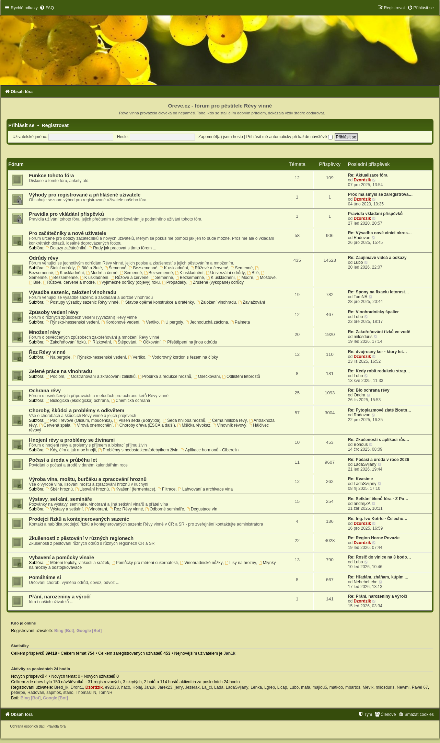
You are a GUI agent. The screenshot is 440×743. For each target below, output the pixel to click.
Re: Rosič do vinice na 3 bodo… (379, 557)
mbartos (352, 687)
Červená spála (54, 425)
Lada (218, 687)
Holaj (137, 687)
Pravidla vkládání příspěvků (375, 213)
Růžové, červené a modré (69, 282)
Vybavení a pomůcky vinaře (61, 557)
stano (68, 692)
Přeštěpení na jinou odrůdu (190, 342)
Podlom (55, 376)
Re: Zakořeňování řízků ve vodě (379, 331)
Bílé (253, 272)
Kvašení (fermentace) (133, 489)
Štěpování (124, 342)
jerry (179, 687)
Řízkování (99, 342)
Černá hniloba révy (227, 420)
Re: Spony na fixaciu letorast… (378, 292)
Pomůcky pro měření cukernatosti (145, 562)
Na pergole (58, 357)
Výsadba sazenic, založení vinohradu (72, 292)
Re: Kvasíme (360, 478)
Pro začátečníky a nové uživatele (67, 233)
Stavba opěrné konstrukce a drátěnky (157, 302)
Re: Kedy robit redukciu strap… (379, 371)
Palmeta (240, 322)
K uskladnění (174, 268)
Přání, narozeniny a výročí (60, 596)
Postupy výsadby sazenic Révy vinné (82, 302)
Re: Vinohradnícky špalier (373, 311)
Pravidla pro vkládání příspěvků (66, 214)
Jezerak (192, 687)
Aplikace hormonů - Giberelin (210, 450)
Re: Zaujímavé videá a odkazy (377, 257)
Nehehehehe (366, 581)
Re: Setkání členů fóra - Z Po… (378, 498)
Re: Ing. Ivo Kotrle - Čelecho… (377, 518)
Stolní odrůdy (60, 268)
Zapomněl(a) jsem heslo (220, 136)
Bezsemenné (143, 268)
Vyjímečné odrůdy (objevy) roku (128, 282)
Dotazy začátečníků (66, 248)
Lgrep (269, 687)
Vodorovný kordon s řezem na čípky (183, 357)
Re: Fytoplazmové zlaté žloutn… (380, 410)
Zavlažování (251, 302)
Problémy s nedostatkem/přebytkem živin (138, 450)
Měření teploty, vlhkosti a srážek (77, 562)
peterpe (18, 692)
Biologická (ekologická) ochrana (77, 400)
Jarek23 (165, 687)
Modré (245, 277)
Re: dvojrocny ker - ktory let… (377, 351)
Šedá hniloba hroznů (184, 420)
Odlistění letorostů (241, 376)
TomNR (361, 296)
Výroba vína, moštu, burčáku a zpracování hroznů (88, 479)
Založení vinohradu (216, 302)
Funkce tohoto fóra (51, 175)
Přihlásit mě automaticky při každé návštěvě (289, 136)
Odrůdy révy (43, 258)
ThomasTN (86, 692)
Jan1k (229, 653)
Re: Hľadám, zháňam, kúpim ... (378, 577)
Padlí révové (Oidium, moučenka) (79, 420)
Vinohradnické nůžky (201, 562)
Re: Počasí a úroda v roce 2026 (378, 459)
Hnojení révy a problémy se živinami (72, 440)
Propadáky (174, 282)
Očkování (150, 342)
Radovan (362, 237)
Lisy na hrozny (240, 562)
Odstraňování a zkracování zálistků (101, 376)
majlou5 (320, 687)
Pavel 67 (420, 687)
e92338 (112, 687)
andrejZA (362, 503)
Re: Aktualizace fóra (367, 175)
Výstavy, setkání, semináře (60, 499)
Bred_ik (61, 687)
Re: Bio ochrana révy (369, 390)
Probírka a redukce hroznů (164, 376)
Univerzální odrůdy (225, 272)
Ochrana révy (45, 390)
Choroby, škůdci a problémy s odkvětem (76, 410)
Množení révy (44, 332)
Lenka (256, 687)
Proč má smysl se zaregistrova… (380, 194)
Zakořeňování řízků (65, 342)
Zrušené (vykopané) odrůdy (216, 282)
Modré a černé (101, 272)
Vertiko (150, 322)
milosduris (363, 336)
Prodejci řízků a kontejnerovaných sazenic (79, 519)
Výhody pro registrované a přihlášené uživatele (84, 195)
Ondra (360, 395)
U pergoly (172, 322)
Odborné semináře (164, 509)
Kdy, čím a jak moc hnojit (71, 450)
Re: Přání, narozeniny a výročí (377, 596)
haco (125, 687)
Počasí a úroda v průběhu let (63, 460)
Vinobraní (96, 509)
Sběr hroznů (59, 489)
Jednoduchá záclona (206, 322)
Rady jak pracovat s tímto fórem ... (122, 248)
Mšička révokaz (193, 425)
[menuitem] (46, 7)
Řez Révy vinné (47, 352)
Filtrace (167, 489)
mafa (305, 687)
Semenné (115, 268)
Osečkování (207, 376)
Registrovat (55, 125)
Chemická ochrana (130, 400)
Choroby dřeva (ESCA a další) (145, 425)
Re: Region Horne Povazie (374, 538)
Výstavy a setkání (64, 509)
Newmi (403, 687)
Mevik (367, 687)
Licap (282, 687)
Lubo (358, 262)
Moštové (265, 277)
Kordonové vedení (120, 322)
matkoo (336, 687)
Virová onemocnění (92, 425)
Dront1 (77, 687)
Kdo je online (23, 623)
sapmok (53, 692)
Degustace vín (201, 509)
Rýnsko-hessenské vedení (72, 322)
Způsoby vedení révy (53, 312)
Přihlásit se (21, 125)
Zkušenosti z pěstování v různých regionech (81, 538)
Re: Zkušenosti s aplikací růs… (378, 439)
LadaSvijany (365, 464)
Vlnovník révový (229, 425)
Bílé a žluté (89, 268)
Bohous (361, 444)
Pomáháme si (45, 577)
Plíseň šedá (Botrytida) (137, 420)
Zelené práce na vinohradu (60, 371)
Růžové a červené (209, 268)
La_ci (207, 687)
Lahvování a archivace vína (205, 489)
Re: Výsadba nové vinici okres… (380, 232)
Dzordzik (362, 180)
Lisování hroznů (92, 489)
